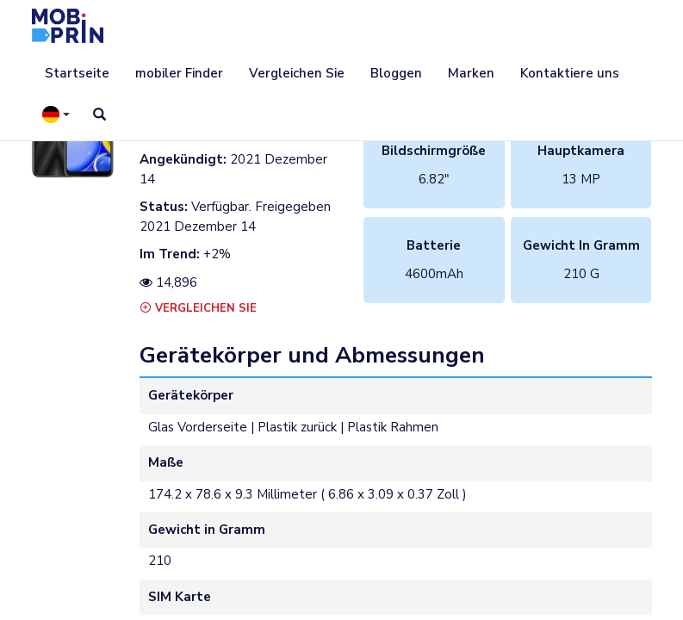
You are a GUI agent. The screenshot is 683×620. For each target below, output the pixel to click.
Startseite (77, 73)
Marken (471, 73)
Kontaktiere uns (569, 73)
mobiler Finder (179, 73)
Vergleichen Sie (297, 73)
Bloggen (396, 73)
